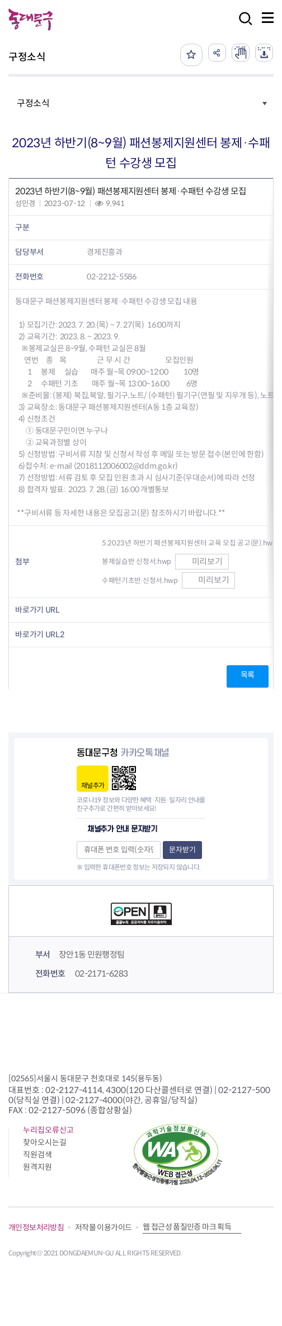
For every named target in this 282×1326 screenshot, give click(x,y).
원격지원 (37, 1167)
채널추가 (92, 785)
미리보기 (202, 561)
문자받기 (182, 850)
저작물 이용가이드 (103, 1227)
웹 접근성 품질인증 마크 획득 (187, 1227)
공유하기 (217, 53)
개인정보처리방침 (36, 1227)
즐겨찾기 (191, 55)
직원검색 (37, 1155)
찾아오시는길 (45, 1142)
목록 (248, 675)
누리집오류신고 (48, 1130)
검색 (242, 26)
